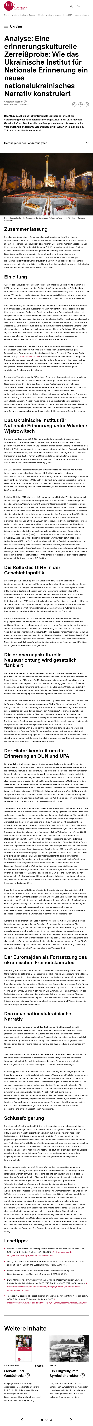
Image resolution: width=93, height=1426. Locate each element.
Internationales (20, 15)
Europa (32, 15)
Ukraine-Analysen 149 (29, 356)
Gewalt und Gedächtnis (14, 1373)
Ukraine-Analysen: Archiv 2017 (60, 15)
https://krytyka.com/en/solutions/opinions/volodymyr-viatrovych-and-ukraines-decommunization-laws (47, 1286)
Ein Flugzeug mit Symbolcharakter (64, 1373)
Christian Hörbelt (15, 101)
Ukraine (41, 15)
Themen (7, 15)
